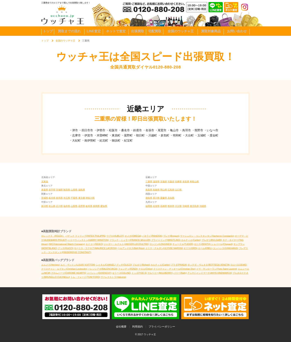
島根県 (156, 189)
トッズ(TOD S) (139, 273)
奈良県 (185, 181)
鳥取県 (149, 189)
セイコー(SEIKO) (94, 244)
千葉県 (74, 198)
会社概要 (121, 326)
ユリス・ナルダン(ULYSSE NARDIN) (164, 248)
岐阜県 (89, 206)
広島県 (171, 189)
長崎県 (163, 206)
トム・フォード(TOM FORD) (85, 277)
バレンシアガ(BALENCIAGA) (103, 269)
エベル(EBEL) (205, 248)
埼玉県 (66, 198)
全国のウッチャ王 (65, 40)
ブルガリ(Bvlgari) (141, 265)
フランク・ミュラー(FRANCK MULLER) (130, 240)
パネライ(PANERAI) (152, 236)
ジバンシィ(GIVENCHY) (99, 273)
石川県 (59, 206)
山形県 (74, 189)
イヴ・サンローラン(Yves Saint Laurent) (216, 269)
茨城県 (44, 198)
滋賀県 (156, 181)
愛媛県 (163, 198)
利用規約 (137, 326)
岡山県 (163, 189)
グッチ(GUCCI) (66, 248)
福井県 (66, 206)
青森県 (44, 189)
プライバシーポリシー (162, 326)
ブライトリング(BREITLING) (166, 240)
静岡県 (96, 206)
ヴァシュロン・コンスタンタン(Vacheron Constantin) (207, 236)
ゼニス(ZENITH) (202, 244)
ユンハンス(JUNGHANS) (225, 248)
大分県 (178, 206)
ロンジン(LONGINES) (161, 244)
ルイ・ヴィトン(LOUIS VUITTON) (77, 265)
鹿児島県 (194, 206)
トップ (45, 40)
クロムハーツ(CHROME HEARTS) (68, 273)
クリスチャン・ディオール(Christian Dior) (174, 269)
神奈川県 (90, 198)
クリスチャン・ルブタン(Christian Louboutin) (64, 269)
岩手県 (52, 189)
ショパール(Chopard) (222, 244)
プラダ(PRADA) (179, 265)
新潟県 (44, 206)
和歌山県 (194, 181)
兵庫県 (178, 181)
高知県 (171, 198)
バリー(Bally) (180, 273)
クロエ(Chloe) (145, 269)
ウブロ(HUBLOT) (115, 236)
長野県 (81, 206)
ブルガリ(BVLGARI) (211, 240)
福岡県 (149, 206)
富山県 (52, 206)
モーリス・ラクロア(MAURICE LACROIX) (95, 248)
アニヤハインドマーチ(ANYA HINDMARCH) (209, 273)
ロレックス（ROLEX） (53, 236)
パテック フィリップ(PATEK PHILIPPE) (85, 236)
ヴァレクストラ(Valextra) (113, 277)
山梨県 (74, 206)
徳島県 (149, 198)
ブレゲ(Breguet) (171, 236)
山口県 (178, 189)
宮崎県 (185, 206)
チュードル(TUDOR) (182, 244)
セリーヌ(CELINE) (121, 273)
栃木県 (52, 198)
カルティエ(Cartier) (191, 240)
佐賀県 (156, 206)
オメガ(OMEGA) (133, 236)
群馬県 (59, 198)
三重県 (149, 181)
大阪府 (171, 181)
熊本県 (171, 206)
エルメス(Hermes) (50, 265)
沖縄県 (202, 206)
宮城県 (59, 189)
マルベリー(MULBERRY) (160, 273)
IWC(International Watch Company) (67, 244)
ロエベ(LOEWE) (239, 265)
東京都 (81, 198)
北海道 (44, 181)
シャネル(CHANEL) (106, 265)
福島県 (81, 189)
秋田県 (66, 189)
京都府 (163, 181)
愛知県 (103, 206)
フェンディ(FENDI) (128, 269)
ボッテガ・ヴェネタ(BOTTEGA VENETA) (209, 265)
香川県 (156, 198)
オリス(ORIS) (190, 248)
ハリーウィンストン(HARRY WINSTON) (88, 240)
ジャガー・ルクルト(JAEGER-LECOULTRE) (126, 244)
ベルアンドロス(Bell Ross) (131, 248)
